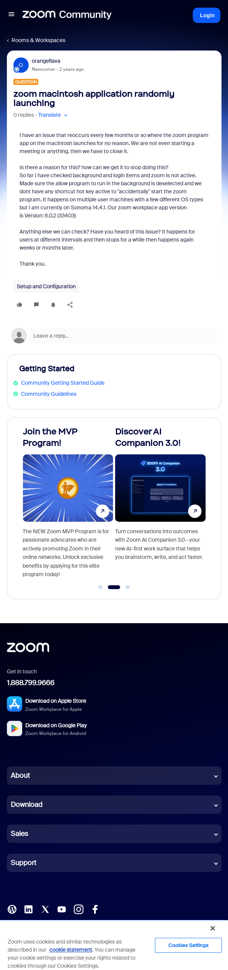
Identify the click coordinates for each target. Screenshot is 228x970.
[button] (11, 15)
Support (23, 862)
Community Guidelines (49, 393)
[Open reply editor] (114, 335)
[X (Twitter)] (45, 908)
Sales (19, 833)
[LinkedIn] (28, 908)
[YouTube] (62, 908)
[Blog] (12, 908)
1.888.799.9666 (30, 682)
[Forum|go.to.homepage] (67, 15)
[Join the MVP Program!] (68, 505)
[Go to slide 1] (100, 587)
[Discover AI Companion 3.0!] (160, 505)
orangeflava (46, 60)
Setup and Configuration (46, 286)
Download (26, 804)
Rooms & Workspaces (38, 40)
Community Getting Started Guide (62, 382)
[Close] (212, 928)
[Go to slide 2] (113, 587)
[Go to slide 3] (127, 587)
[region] (114, 944)
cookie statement (70, 949)
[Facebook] (95, 908)
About (20, 775)
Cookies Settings (188, 945)
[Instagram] (78, 908)
